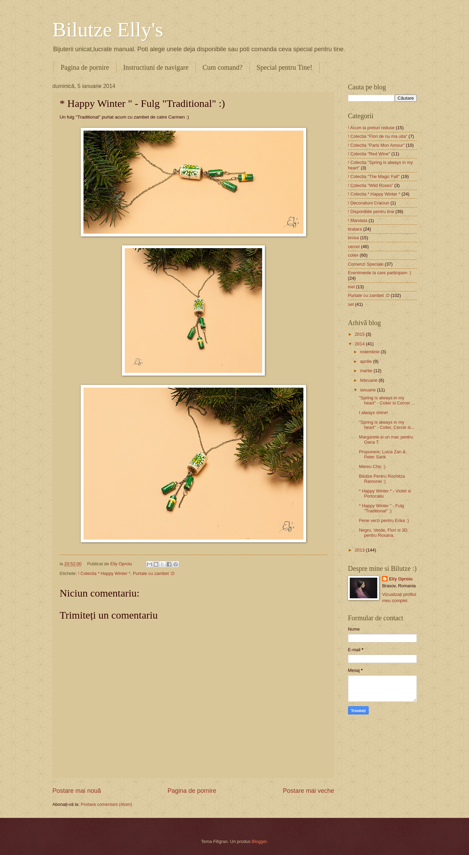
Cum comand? (223, 67)
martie (366, 370)
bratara (355, 229)
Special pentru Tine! (284, 67)
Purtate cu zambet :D (154, 573)
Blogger (259, 841)
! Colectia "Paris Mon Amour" (376, 145)
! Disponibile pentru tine (371, 211)
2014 (360, 343)
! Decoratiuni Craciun (368, 203)
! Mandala (358, 220)
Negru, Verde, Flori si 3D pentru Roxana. (383, 533)
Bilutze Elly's (108, 29)
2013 (360, 550)
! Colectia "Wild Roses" (370, 185)
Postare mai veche (308, 790)
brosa (353, 237)
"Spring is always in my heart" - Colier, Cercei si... (386, 425)
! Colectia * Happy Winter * (104, 573)
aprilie (366, 361)
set (351, 304)
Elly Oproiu (401, 578)
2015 (360, 334)
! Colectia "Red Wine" (369, 153)
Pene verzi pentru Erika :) (384, 520)
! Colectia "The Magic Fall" (374, 176)
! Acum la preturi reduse (371, 127)
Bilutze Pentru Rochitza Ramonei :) (382, 479)
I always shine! (373, 412)
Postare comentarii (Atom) (106, 804)
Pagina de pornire (85, 67)
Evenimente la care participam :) (380, 272)
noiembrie (370, 351)
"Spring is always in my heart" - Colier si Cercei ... (387, 400)
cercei (354, 246)
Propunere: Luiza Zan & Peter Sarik (382, 454)
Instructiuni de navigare (156, 67)
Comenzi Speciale (366, 264)
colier (353, 255)
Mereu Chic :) (372, 466)
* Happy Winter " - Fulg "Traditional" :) (381, 508)
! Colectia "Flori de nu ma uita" (377, 136)
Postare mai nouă (77, 790)
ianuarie (368, 389)
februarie (369, 380)
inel (351, 286)
